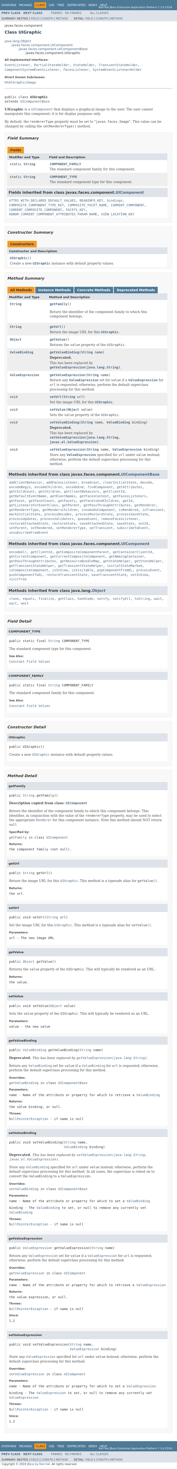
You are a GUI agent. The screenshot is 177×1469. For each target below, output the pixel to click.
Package (25, 5)
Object (16, 339)
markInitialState (24, 514)
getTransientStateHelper (31, 566)
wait (158, 599)
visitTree (18, 579)
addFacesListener (62, 482)
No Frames (73, 13)
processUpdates (22, 519)
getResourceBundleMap (79, 561)
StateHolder (84, 65)
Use (51, 5)
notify (103, 599)
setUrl (56, 397)
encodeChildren (48, 487)
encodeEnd (74, 487)
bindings (114, 200)
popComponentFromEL (114, 570)
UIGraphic (18, 258)
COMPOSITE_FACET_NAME (87, 205)
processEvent (148, 570)
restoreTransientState (66, 575)
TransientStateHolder (118, 65)
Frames (56, 13)
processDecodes (58, 514)
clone (14, 599)
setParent (18, 528)
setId (143, 523)
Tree (60, 5)
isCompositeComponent (28, 570)
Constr (47, 18)
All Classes (99, 13)
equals (29, 599)
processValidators (57, 519)
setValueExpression (67, 449)
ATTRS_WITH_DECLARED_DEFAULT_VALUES (42, 200)
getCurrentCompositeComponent (77, 556)
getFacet (17, 501)
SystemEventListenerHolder (117, 69)
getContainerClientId (132, 552)
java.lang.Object (18, 41)
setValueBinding (64, 422)
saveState (125, 523)
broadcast (90, 482)
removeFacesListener (119, 519)
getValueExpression (67, 375)
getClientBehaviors (81, 491)
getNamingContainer (126, 556)
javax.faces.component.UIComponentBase (53, 49)
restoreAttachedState (28, 523)
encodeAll (18, 552)
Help (103, 5)
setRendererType (70, 528)
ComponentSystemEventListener (32, 69)
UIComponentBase (34, 101)
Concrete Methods (94, 290)
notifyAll (122, 599)
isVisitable (82, 570)
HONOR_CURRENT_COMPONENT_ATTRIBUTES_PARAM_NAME (53, 214)
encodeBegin (20, 487)
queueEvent (87, 519)
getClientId (114, 491)
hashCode (85, 599)
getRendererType (23, 510)
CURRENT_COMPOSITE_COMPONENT (35, 210)
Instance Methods (54, 290)
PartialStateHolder (51, 65)
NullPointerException (28, 1119)
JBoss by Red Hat (38, 1464)
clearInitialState (119, 482)
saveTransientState (109, 575)
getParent (71, 505)
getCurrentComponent (27, 556)
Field (35, 18)
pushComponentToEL (25, 575)
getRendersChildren (60, 510)
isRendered (128, 510)
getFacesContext (94, 496)
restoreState (63, 523)
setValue (57, 409)
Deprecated (76, 5)
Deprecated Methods (136, 290)
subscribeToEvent (132, 528)
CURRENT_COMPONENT (127, 205)
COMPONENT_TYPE (63, 177)
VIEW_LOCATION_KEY (117, 214)
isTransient (153, 510)
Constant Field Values (29, 661)
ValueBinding (21, 352)
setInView (139, 575)
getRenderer (145, 505)
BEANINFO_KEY (91, 200)
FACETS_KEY (75, 210)
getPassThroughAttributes (106, 505)
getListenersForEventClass (33, 505)
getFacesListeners (129, 496)
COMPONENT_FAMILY (65, 164)
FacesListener (76, 69)
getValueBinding (64, 352)
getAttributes (129, 487)
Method (62, 18)
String (29, 164)
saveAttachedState (96, 523)
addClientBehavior (25, 482)
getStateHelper (117, 561)
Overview (8, 5)
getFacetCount (41, 501)
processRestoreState (94, 514)
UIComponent (129, 192)
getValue (57, 339)
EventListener (17, 65)
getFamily (58, 304)
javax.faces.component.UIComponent (42, 45)
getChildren (49, 491)
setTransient (101, 528)
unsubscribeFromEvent (28, 532)
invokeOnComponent (98, 510)
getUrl (56, 327)
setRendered (41, 528)
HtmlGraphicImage (20, 82)
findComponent (100, 487)
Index (92, 5)
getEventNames (63, 496)
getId (127, 501)
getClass (66, 599)
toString (142, 599)
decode (146, 482)
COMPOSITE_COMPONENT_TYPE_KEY (36, 205)
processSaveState (132, 514)
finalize (46, 599)
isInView (60, 570)
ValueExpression (24, 375)
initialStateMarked (124, 566)
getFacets (67, 501)
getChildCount (22, 491)
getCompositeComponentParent (82, 552)
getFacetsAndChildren (99, 501)
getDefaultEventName (27, 496)
